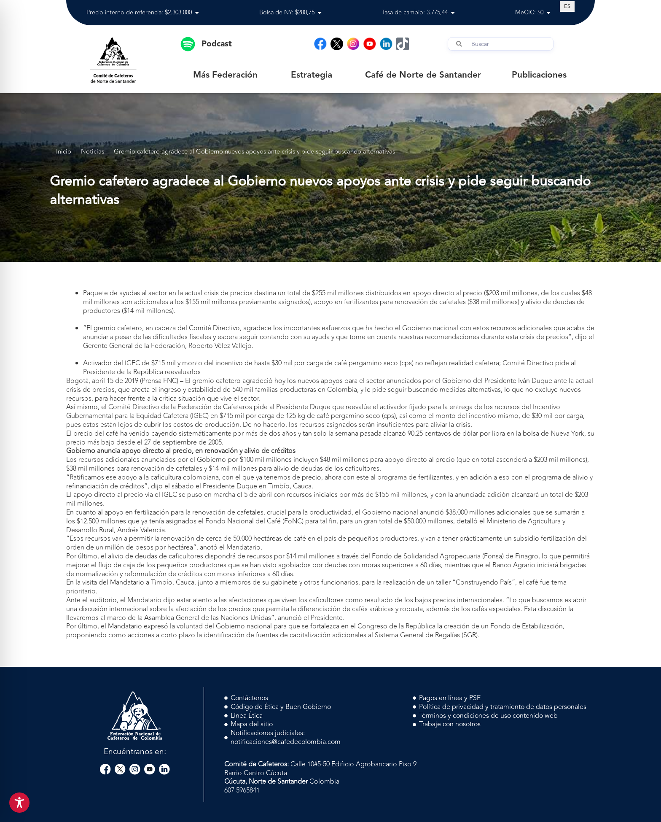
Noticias (92, 152)
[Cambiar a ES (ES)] (567, 6)
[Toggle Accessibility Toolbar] (19, 803)
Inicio (63, 152)
